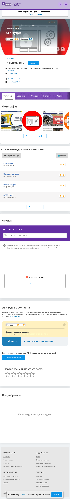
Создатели (8, 163)
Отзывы (34, 96)
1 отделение (12, 73)
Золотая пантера (11, 174)
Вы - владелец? (11, 58)
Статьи (38, 457)
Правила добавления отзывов (45, 466)
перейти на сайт (14, 79)
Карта (59, 96)
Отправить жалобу (41, 483)
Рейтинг (46, 96)
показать (33, 63)
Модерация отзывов (42, 486)
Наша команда (8, 460)
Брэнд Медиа (9, 184)
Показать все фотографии (35, 136)
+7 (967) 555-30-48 (34, 14)
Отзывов (25, 39)
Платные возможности (10, 476)
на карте (11, 70)
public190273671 (14, 82)
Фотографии (8, 96)
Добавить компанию (42, 460)
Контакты (39, 476)
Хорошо (56, 494)
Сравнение (21, 96)
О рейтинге (6, 463)
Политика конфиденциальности (13, 466)
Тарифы (5, 483)
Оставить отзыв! (35, 284)
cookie (24, 495)
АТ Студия (8, 195)
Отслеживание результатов (12, 479)
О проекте (6, 457)
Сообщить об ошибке (42, 479)
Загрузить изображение (43, 463)
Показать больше (35, 207)
